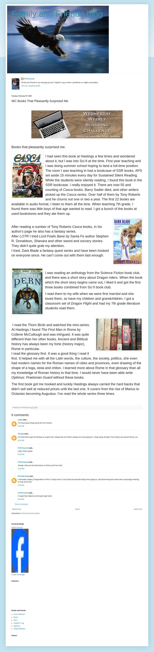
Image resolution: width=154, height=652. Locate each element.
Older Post (138, 509)
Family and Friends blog (57, 14)
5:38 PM (21, 454)
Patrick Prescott (16, 527)
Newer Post (16, 509)
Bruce (16, 617)
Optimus (17, 626)
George (21, 434)
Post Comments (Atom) (31, 513)
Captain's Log (19, 623)
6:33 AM (21, 440)
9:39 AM (21, 499)
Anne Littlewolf (19, 614)
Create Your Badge (18, 574)
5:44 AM (21, 426)
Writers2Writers (19, 629)
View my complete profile (30, 86)
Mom (15, 620)
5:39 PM (21, 469)
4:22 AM (21, 485)
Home (77, 509)
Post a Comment (21, 504)
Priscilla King (23, 476)
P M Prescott (29, 79)
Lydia (20, 420)
